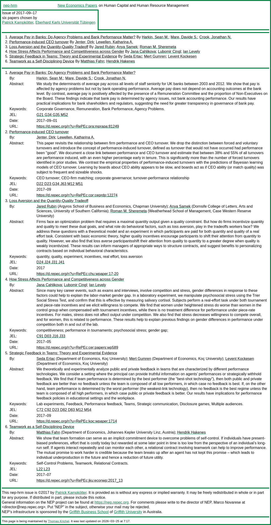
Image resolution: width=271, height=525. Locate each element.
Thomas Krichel (58, 521)
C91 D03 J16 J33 (51, 336)
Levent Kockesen (182, 56)
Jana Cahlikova (143, 51)
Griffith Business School (89, 512)
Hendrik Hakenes (120, 61)
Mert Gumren (155, 56)
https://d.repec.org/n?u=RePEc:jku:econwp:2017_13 (80, 480)
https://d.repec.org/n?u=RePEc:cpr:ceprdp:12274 (77, 195)
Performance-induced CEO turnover (39, 42)
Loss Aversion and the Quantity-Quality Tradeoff (48, 47)
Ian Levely (191, 51)
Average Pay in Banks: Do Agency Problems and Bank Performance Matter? (72, 37)
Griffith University (128, 512)
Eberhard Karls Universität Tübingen (65, 22)
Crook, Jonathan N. (215, 37)
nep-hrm (10, 5)
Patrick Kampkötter (17, 22)
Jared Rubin (105, 47)
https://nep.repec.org (111, 502)
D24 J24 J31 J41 (50, 262)
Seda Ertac (133, 56)
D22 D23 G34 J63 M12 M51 (60, 184)
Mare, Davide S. (184, 37)
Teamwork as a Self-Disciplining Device (41, 61)
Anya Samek (127, 47)
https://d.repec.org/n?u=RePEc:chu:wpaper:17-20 (77, 274)
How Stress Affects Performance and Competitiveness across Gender (66, 51)
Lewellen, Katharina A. (114, 42)
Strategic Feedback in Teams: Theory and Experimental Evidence (63, 56)
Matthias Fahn (92, 61)
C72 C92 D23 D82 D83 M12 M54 (64, 410)
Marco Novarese (227, 502)
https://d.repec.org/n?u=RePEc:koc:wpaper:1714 (77, 421)
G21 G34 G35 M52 (52, 115)
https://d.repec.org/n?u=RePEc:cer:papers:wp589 (77, 347)
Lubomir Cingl (169, 51)
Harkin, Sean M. (155, 37)
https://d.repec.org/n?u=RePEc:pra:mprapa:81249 (78, 126)
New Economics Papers (77, 5)
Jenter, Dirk (84, 42)
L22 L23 (43, 469)
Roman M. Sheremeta (158, 47)
